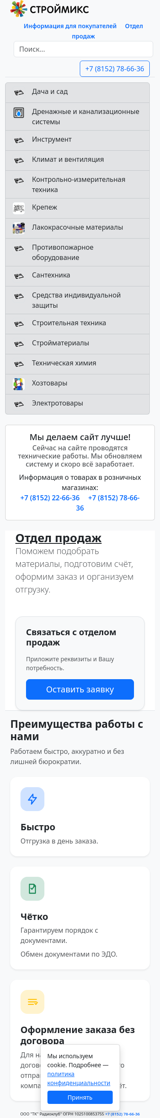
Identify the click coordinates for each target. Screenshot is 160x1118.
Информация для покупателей (70, 26)
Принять (79, 1097)
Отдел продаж (58, 537)
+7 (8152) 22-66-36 (50, 497)
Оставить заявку (80, 689)
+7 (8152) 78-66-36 (114, 68)
